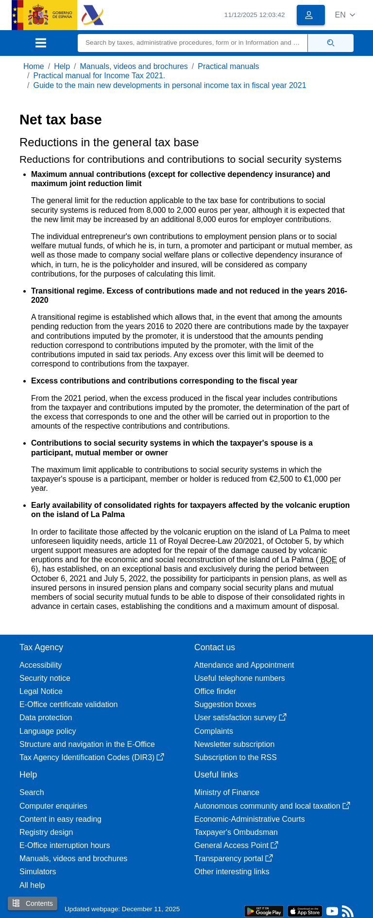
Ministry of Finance (226, 792)
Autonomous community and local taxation (272, 806)
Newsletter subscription (234, 744)
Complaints (213, 731)
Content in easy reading (60, 819)
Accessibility (40, 665)
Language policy (47, 731)
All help (32, 885)
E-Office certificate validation (68, 704)
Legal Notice (41, 691)
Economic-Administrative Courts (249, 819)
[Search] (193, 43)
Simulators (37, 871)
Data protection (45, 717)
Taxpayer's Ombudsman (236, 832)
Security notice (44, 678)
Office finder (215, 691)
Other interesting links (232, 871)
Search (31, 792)
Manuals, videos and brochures (134, 66)
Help (62, 66)
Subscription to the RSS (235, 757)
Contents (32, 903)
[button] (345, 15)
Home (33, 66)
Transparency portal (233, 858)
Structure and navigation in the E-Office (87, 744)
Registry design (46, 832)
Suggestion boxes (225, 704)
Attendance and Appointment (244, 665)
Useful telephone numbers (239, 678)
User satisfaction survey (240, 717)
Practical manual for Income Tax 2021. (99, 75)
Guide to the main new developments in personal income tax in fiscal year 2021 (169, 85)
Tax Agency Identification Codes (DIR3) (91, 757)
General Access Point (236, 845)
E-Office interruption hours (64, 845)
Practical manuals (228, 66)
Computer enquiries (53, 806)
